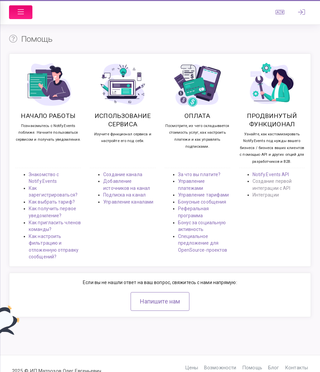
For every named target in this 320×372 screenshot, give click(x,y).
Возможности (220, 368)
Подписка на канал (124, 195)
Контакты (296, 368)
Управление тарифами (203, 195)
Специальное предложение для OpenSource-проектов (202, 243)
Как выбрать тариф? (52, 202)
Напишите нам (160, 301)
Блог (273, 368)
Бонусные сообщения (202, 202)
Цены (191, 368)
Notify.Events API (271, 174)
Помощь (252, 368)
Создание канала (122, 174)
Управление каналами (128, 202)
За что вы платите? (199, 174)
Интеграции (266, 195)
